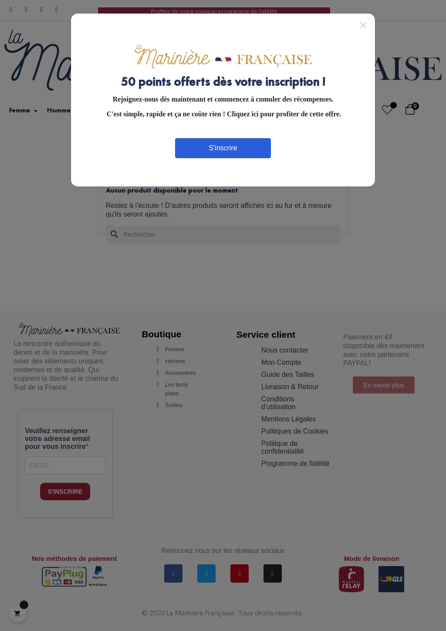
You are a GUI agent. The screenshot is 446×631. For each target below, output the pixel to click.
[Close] (363, 25)
